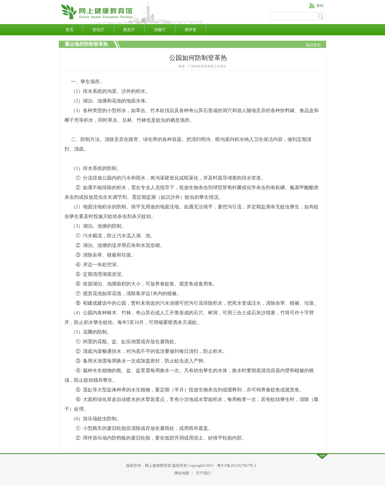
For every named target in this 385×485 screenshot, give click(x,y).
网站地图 (181, 473)
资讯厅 (98, 30)
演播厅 (160, 30)
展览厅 (129, 30)
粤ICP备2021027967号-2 (236, 466)
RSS (320, 6)
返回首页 (313, 45)
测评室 (190, 30)
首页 (70, 30)
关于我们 (203, 473)
